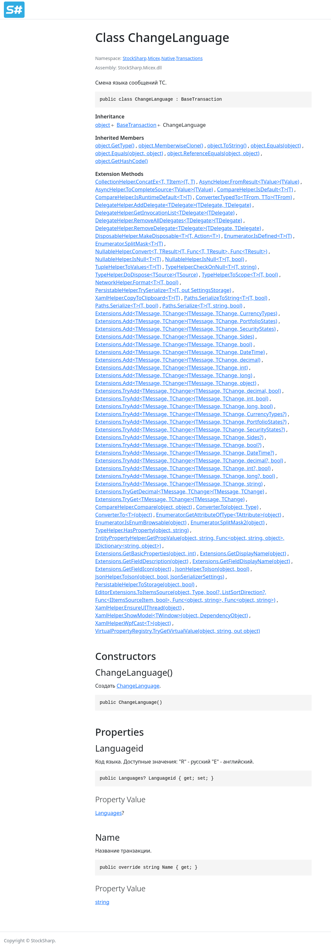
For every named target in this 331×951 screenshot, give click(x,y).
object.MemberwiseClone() (170, 145)
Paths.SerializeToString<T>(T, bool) (225, 297)
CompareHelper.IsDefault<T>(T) (255, 189)
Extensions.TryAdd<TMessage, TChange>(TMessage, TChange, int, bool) (181, 398)
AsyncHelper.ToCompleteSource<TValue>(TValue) (154, 189)
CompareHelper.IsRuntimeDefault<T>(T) (143, 197)
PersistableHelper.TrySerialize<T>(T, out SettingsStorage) (163, 290)
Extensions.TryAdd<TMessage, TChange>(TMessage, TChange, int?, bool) (183, 468)
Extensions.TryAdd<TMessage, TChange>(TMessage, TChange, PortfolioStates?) (190, 421)
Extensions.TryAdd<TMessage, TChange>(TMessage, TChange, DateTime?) (184, 452)
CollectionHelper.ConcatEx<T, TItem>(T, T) (145, 181)
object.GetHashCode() (121, 161)
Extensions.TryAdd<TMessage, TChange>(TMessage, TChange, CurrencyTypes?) (190, 414)
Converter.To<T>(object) (123, 514)
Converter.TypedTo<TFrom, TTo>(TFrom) (244, 197)
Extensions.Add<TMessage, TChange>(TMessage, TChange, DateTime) (180, 352)
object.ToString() (226, 145)
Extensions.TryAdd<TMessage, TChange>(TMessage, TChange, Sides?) (179, 437)
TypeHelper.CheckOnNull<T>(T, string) (210, 266)
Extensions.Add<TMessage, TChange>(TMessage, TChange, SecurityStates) (185, 328)
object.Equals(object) (276, 145)
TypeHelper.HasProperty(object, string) (141, 530)
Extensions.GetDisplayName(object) (243, 553)
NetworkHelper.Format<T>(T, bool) (136, 282)
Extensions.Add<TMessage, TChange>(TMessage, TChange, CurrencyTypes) (186, 313)
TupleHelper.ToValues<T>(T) (128, 266)
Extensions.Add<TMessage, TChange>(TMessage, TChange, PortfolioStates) (186, 321)
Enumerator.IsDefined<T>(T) (258, 235)
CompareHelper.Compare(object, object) (143, 507)
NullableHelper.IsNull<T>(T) (128, 259)
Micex (154, 58)
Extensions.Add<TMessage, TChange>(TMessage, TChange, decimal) (177, 359)
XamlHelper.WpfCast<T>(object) (133, 623)
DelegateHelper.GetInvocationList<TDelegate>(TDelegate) (164, 212)
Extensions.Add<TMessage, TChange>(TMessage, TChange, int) (171, 367)
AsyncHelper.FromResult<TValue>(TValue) (249, 181)
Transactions (189, 58)
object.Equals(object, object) (129, 153)
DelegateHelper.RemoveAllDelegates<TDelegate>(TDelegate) (168, 220)
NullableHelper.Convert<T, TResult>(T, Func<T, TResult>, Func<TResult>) (181, 251)
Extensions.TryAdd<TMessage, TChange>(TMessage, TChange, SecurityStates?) (190, 429)
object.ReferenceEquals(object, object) (213, 153)
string (102, 901)
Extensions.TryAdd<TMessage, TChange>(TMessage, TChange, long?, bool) (185, 476)
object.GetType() (114, 145)
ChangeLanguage (138, 685)
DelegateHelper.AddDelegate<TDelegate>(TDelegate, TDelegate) (173, 204)
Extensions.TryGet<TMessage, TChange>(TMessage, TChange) (169, 499)
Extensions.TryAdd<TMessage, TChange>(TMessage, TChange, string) (178, 483)
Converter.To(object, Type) (227, 507)
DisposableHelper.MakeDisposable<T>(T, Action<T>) (157, 235)
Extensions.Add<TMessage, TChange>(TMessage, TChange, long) (173, 375)
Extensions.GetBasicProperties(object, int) (145, 553)
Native (168, 58)
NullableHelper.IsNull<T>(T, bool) (204, 259)
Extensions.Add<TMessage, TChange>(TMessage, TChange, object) (175, 383)
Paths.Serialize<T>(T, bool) (126, 305)
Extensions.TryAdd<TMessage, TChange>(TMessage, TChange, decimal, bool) (188, 390)
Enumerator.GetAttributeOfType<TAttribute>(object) (218, 514)
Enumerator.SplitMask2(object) (227, 522)
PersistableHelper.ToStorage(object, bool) (144, 584)
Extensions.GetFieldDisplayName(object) (241, 561)
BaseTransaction (136, 124)
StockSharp (134, 58)
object (102, 124)
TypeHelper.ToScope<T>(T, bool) (240, 274)
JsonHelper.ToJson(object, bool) (212, 568)
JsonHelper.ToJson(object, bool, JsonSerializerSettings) (159, 576)
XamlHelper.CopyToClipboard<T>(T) (137, 297)
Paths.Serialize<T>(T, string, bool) (202, 305)
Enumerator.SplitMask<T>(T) (129, 243)
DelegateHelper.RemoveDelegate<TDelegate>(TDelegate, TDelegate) (178, 228)
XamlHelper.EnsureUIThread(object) (138, 607)
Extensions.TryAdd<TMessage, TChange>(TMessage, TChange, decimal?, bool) (189, 460)
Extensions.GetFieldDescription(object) (141, 561)
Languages (108, 812)
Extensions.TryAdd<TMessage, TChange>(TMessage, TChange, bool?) (178, 445)
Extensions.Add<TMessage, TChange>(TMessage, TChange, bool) (173, 344)
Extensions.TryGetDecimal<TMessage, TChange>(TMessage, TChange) (179, 491)
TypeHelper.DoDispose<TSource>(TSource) (146, 274)
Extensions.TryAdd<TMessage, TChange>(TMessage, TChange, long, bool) (183, 406)
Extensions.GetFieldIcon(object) (133, 568)
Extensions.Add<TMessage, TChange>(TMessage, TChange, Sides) (174, 336)
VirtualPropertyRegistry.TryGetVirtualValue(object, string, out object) (177, 630)
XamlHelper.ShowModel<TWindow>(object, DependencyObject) (171, 615)
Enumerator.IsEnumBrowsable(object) (140, 522)
